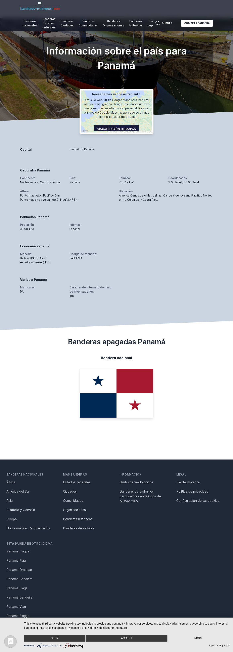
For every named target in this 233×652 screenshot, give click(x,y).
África (10, 482)
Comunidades (73, 501)
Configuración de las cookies (197, 501)
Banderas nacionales (29, 23)
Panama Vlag (16, 607)
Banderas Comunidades (88, 23)
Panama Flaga (17, 588)
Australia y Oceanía (20, 510)
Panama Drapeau (19, 570)
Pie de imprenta (188, 482)
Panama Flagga (17, 616)
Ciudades (70, 491)
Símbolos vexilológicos (136, 482)
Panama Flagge (17, 551)
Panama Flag (16, 560)
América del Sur (17, 491)
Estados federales (76, 482)
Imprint (212, 645)
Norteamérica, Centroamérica (28, 528)
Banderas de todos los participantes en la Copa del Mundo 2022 (140, 496)
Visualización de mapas (116, 129)
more (198, 638)
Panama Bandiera (19, 579)
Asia (9, 501)
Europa (11, 519)
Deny (54, 638)
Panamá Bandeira (19, 597)
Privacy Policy (223, 645)
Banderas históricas (136, 23)
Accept (126, 638)
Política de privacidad (192, 491)
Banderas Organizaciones (113, 23)
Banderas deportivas (78, 528)
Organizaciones (74, 510)
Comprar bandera (197, 23)
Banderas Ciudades (67, 23)
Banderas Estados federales (49, 23)
